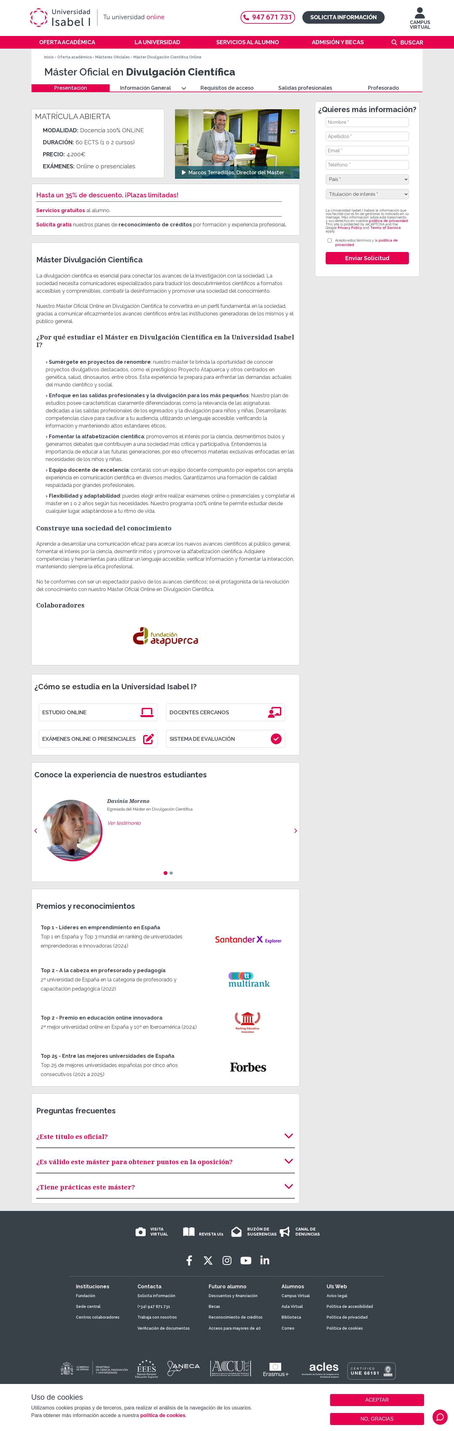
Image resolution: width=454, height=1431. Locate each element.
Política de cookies (345, 1328)
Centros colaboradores (97, 1317)
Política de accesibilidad (350, 1306)
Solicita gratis (54, 225)
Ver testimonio (124, 823)
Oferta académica (67, 42)
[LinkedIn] (264, 1260)
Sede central (88, 1306)
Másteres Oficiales (112, 57)
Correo (288, 1328)
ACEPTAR (377, 1400)
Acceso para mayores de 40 (235, 1328)
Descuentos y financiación (233, 1296)
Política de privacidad (347, 1317)
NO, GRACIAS (377, 1419)
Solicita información (343, 17)
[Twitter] (208, 1260)
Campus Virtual (296, 1296)
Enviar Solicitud (367, 258)
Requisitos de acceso (227, 88)
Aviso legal (337, 1296)
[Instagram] (227, 1260)
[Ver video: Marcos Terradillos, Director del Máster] (237, 144)
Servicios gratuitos (60, 210)
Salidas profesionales (305, 88)
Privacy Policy (350, 228)
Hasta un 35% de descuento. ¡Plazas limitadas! (107, 195)
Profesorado (383, 88)
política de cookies (162, 1415)
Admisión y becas (338, 42)
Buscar (411, 42)
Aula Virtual (292, 1306)
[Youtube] (246, 1260)
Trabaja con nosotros (157, 1317)
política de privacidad (388, 221)
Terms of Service (385, 228)
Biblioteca (291, 1317)
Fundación (85, 1296)
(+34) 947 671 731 (153, 1306)
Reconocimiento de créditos (236, 1317)
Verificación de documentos (163, 1328)
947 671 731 (267, 17)
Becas (214, 1306)
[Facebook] (189, 1260)
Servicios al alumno (247, 42)
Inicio (49, 57)
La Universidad (157, 42)
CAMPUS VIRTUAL (420, 21)
